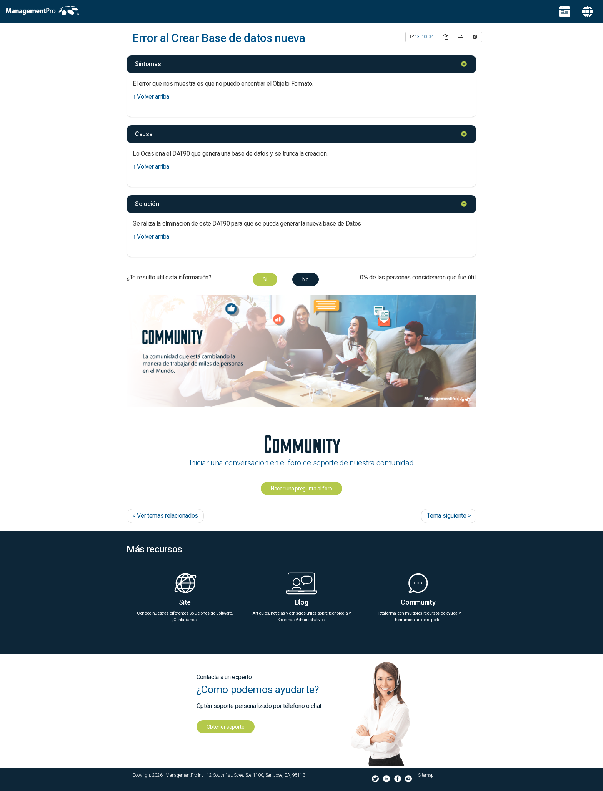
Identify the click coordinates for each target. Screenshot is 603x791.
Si (265, 279)
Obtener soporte (226, 727)
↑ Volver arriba (151, 96)
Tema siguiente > (449, 515)
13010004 (424, 37)
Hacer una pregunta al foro (301, 488)
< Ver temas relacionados (165, 515)
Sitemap (426, 775)
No (305, 279)
